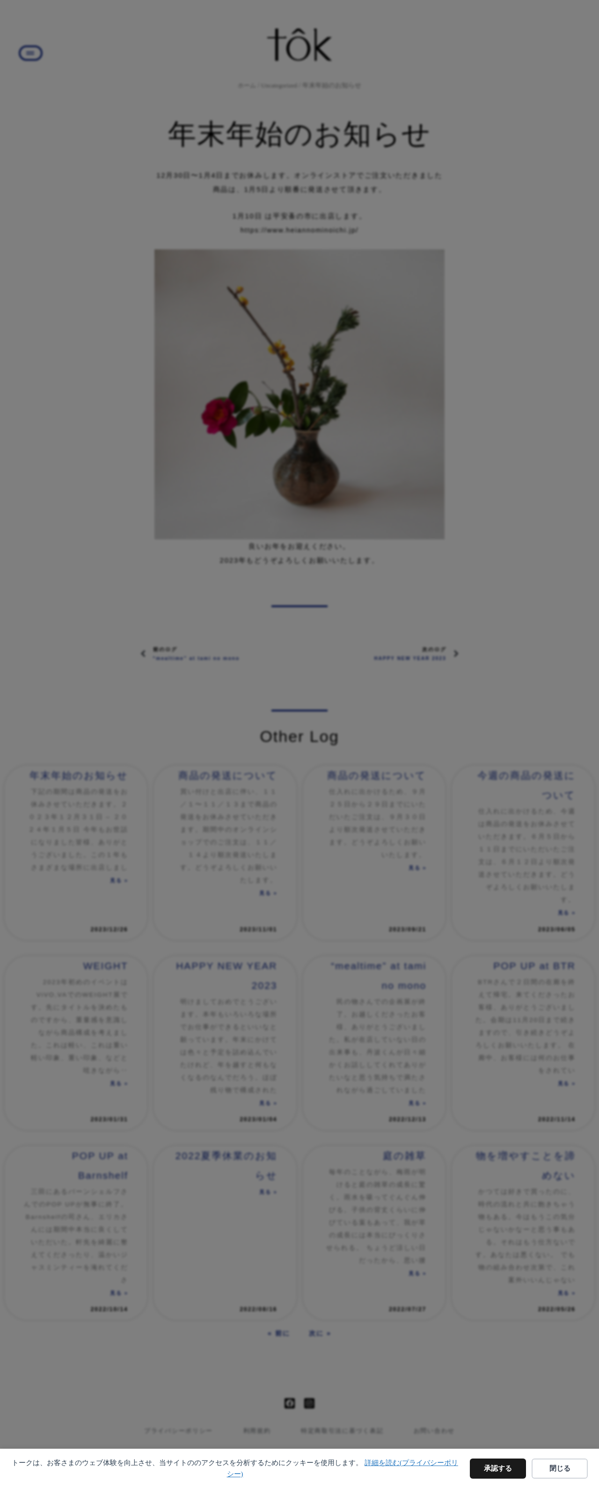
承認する (498, 1468)
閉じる (559, 1468)
